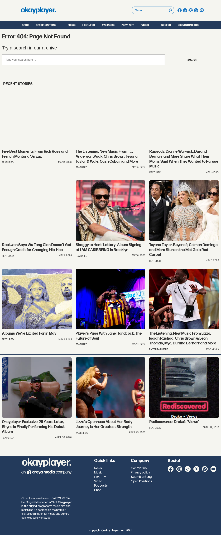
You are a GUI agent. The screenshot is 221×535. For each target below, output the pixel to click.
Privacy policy (140, 472)
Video (145, 25)
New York (128, 25)
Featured (88, 25)
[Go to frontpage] (38, 10)
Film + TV (100, 477)
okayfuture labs (188, 25)
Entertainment (46, 25)
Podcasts (101, 485)
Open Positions (141, 481)
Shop (25, 25)
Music (98, 472)
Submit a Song (141, 477)
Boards (166, 25)
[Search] (170, 10)
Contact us (139, 468)
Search (192, 59)
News (71, 25)
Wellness (108, 25)
